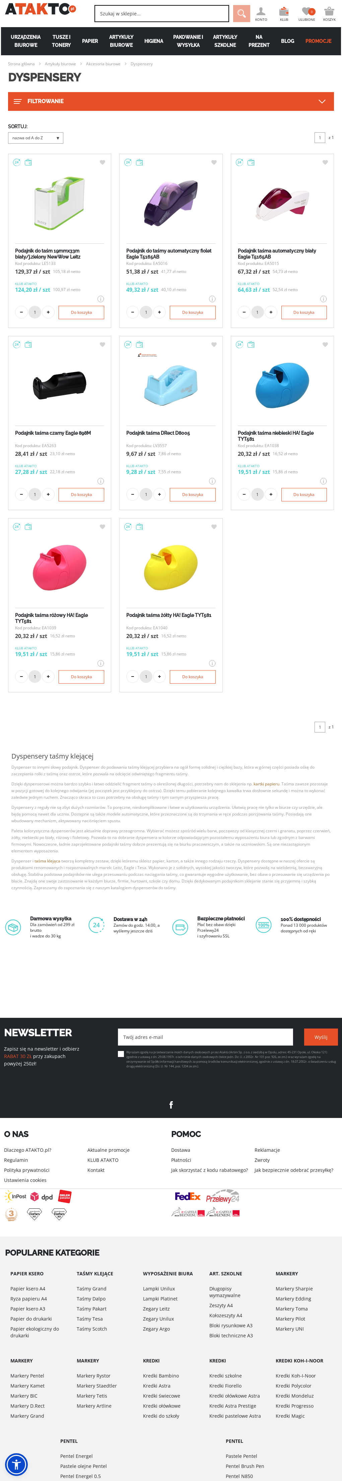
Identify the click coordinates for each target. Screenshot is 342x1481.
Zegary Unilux (158, 1319)
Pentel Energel (76, 1456)
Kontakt (96, 1170)
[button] (16, 1464)
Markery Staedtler (97, 1386)
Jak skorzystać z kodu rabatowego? (209, 1170)
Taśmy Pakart (92, 1309)
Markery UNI (290, 1329)
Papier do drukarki (31, 1319)
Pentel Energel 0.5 (80, 1476)
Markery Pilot (290, 1319)
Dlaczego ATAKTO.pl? (27, 1150)
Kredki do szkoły (161, 1416)
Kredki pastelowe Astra (235, 1416)
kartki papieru (266, 784)
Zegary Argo (156, 1329)
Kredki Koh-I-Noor (296, 1375)
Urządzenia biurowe (25, 41)
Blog (288, 41)
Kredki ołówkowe (162, 1406)
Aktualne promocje (108, 1150)
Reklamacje (267, 1150)
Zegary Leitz (156, 1309)
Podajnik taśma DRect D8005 (158, 433)
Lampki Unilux (159, 1288)
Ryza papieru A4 (28, 1298)
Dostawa (180, 1150)
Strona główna (21, 64)
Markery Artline (94, 1406)
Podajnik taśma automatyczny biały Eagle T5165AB (277, 254)
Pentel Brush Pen (245, 1466)
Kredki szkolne (225, 1375)
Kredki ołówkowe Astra (234, 1396)
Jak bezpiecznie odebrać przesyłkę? (294, 1170)
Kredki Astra (156, 1386)
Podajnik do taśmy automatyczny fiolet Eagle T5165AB (168, 254)
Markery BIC (24, 1396)
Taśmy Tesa (90, 1319)
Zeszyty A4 (221, 1305)
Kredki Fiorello (225, 1386)
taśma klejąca (47, 861)
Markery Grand (27, 1416)
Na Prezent (259, 41)
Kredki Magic (290, 1416)
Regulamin (16, 1160)
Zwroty (262, 1160)
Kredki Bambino (161, 1375)
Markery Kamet (27, 1386)
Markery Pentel (27, 1375)
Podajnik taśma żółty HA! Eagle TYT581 (168, 615)
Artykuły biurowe (121, 41)
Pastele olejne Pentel (83, 1466)
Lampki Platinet (160, 1298)
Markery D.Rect (27, 1406)
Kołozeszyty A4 (225, 1315)
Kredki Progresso (295, 1406)
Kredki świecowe (161, 1396)
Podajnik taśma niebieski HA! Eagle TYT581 (276, 436)
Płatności (181, 1160)
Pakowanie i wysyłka (188, 41)
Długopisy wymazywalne (225, 1291)
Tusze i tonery (60, 41)
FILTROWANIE (38, 101)
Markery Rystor (94, 1375)
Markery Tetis (92, 1396)
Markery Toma (292, 1309)
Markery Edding (293, 1298)
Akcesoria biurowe (103, 64)
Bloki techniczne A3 (231, 1335)
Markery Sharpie (294, 1288)
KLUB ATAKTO (103, 1160)
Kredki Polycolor (294, 1386)
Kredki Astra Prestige (232, 1406)
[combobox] (153, 13)
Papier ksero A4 (27, 1288)
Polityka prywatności (27, 1170)
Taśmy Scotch (92, 1329)
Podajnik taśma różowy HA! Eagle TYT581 (51, 618)
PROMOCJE (319, 41)
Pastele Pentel (241, 1456)
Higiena (153, 41)
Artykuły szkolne (225, 41)
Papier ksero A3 (27, 1309)
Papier (89, 41)
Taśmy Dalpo (91, 1298)
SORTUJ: (17, 126)
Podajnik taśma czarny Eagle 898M (53, 433)
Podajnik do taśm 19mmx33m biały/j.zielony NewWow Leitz (47, 254)
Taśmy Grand (92, 1288)
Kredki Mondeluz (295, 1396)
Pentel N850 (239, 1476)
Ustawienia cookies (25, 1180)
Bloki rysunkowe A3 (231, 1325)
